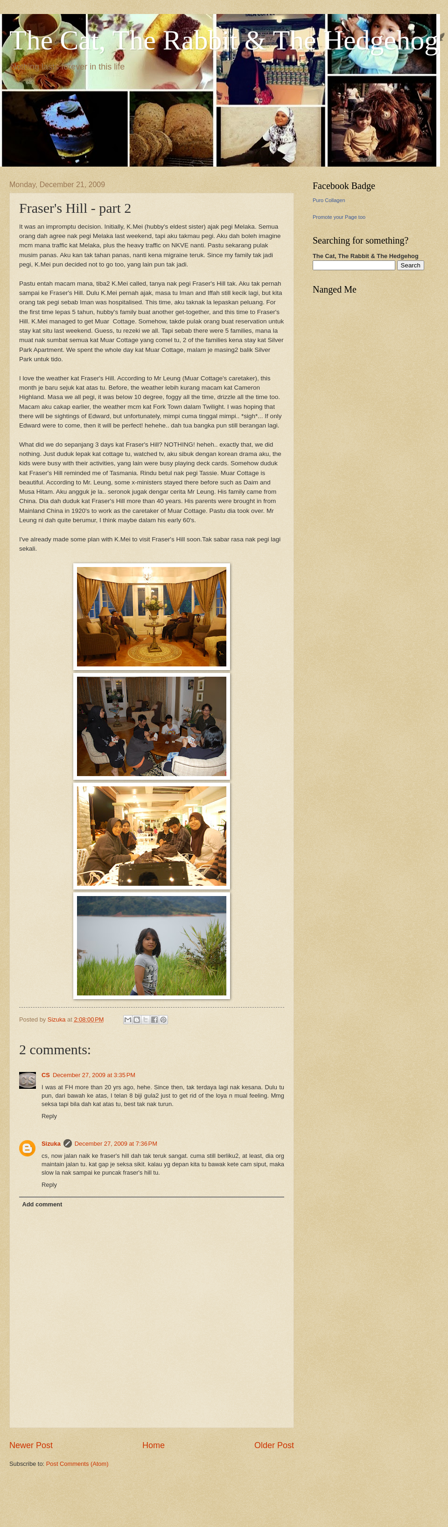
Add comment (42, 1204)
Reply (49, 1116)
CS (46, 1075)
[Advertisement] (118, 1496)
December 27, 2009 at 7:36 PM (116, 1143)
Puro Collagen (329, 200)
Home (153, 1445)
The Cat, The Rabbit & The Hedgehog (223, 40)
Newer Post (31, 1445)
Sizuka (51, 1143)
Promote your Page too (339, 217)
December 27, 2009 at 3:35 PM (94, 1075)
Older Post (274, 1445)
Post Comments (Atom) (77, 1463)
